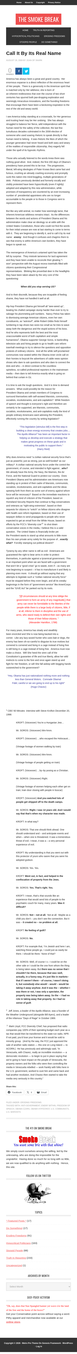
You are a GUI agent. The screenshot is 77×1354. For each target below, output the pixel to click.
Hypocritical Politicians (18, 1245)
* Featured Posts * (16, 1222)
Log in (39, 1348)
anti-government (30, 1107)
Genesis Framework (51, 1345)
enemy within (48, 1107)
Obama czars (22, 1111)
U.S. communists (60, 1111)
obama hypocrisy (40, 1111)
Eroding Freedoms (30, 1104)
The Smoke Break (38, 20)
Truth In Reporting (16, 1259)
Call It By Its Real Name (33, 55)
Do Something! (14, 1230)
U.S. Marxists (13, 1114)
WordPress (67, 1345)
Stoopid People (14, 1252)
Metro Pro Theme (30, 1345)
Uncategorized (14, 1267)
